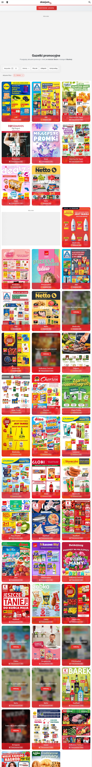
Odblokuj (76, 312)
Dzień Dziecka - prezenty (46, 8)
